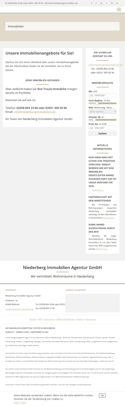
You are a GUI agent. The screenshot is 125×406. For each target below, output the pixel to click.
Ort (93, 91)
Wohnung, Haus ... (101, 107)
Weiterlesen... (98, 190)
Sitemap (80, 319)
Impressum (90, 319)
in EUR (97, 124)
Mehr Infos (20, 402)
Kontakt (32, 319)
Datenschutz (49, 319)
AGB (40, 319)
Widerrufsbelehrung (65, 319)
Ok (102, 395)
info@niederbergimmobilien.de (35, 112)
